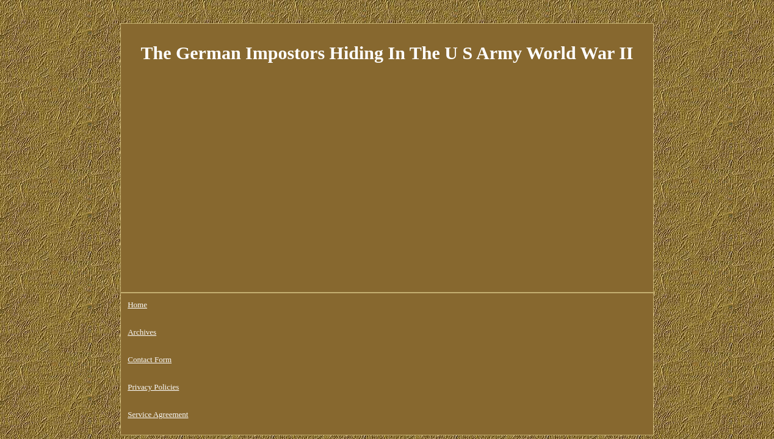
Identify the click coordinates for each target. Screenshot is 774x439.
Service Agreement (355, 304)
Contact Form (225, 304)
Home (137, 304)
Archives (175, 304)
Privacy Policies (285, 304)
